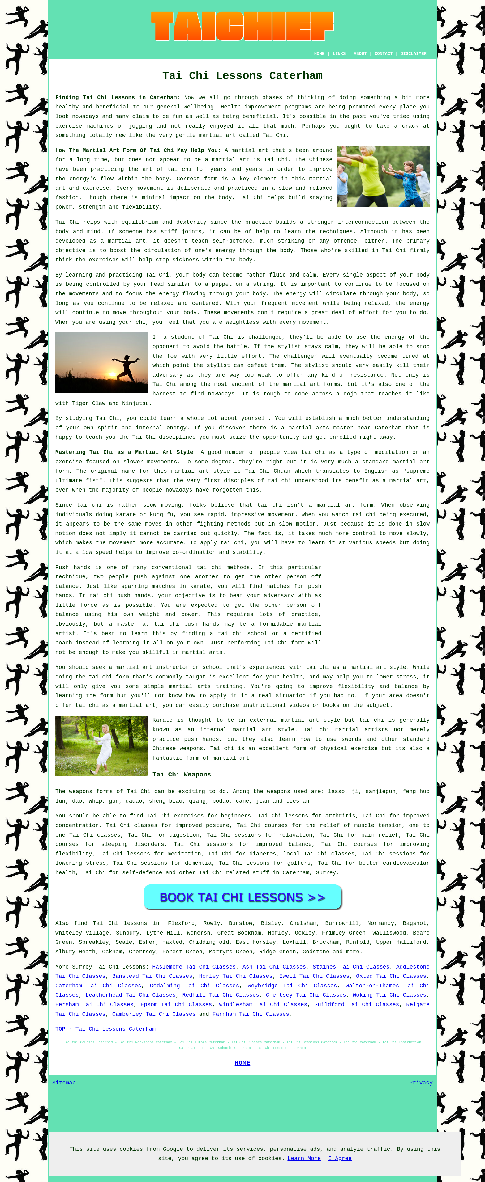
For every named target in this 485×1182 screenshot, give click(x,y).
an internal (207, 730)
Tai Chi (274, 135)
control (364, 533)
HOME (319, 53)
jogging (140, 126)
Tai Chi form (284, 643)
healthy (67, 107)
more (352, 952)
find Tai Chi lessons (110, 923)
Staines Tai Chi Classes (351, 967)
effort (369, 313)
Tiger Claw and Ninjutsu (110, 403)
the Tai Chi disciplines (157, 437)
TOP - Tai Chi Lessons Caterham (105, 1029)
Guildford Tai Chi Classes (356, 1005)
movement (149, 188)
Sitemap (64, 1083)
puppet (222, 284)
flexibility (140, 207)
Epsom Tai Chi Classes (176, 1005)
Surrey (326, 873)
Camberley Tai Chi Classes (154, 1014)
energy (225, 250)
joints (192, 232)
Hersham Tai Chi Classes (94, 1005)
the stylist (282, 347)
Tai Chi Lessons (121, 967)
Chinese (321, 160)
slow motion (297, 524)
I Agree (340, 1158)
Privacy (421, 1083)
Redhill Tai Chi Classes (220, 995)
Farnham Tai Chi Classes (250, 1014)
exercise (96, 188)
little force (76, 605)
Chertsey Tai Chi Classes (306, 995)
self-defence (232, 241)
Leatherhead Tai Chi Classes (130, 995)
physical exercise (349, 748)
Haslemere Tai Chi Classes (194, 967)
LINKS (339, 53)
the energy (162, 294)
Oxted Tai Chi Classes (391, 976)
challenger (300, 356)
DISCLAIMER (414, 53)
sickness (185, 260)
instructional (264, 705)
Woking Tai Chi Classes (390, 995)
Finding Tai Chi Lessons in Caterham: (117, 98)
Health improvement (251, 107)
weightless (242, 322)
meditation (391, 452)
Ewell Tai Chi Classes (314, 976)
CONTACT (384, 53)
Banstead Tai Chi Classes (152, 976)
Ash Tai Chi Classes (274, 967)
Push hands (72, 567)
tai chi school (242, 634)
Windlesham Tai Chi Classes (263, 1005)
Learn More (304, 1158)
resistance (367, 375)
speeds (386, 543)
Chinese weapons (177, 748)
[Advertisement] (378, 606)
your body (191, 275)
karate (200, 586)
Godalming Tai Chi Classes (194, 986)
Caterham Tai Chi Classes (98, 986)
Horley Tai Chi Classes (236, 976)
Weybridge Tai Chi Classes (292, 986)
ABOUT (360, 53)
